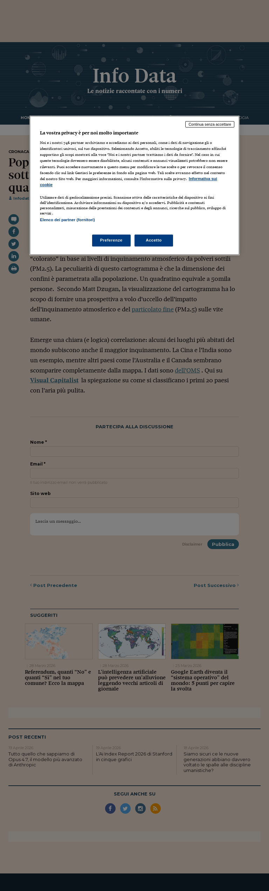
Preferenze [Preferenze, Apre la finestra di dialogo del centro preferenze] (111, 240)
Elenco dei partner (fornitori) (67, 220)
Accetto (154, 240)
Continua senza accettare (209, 124)
